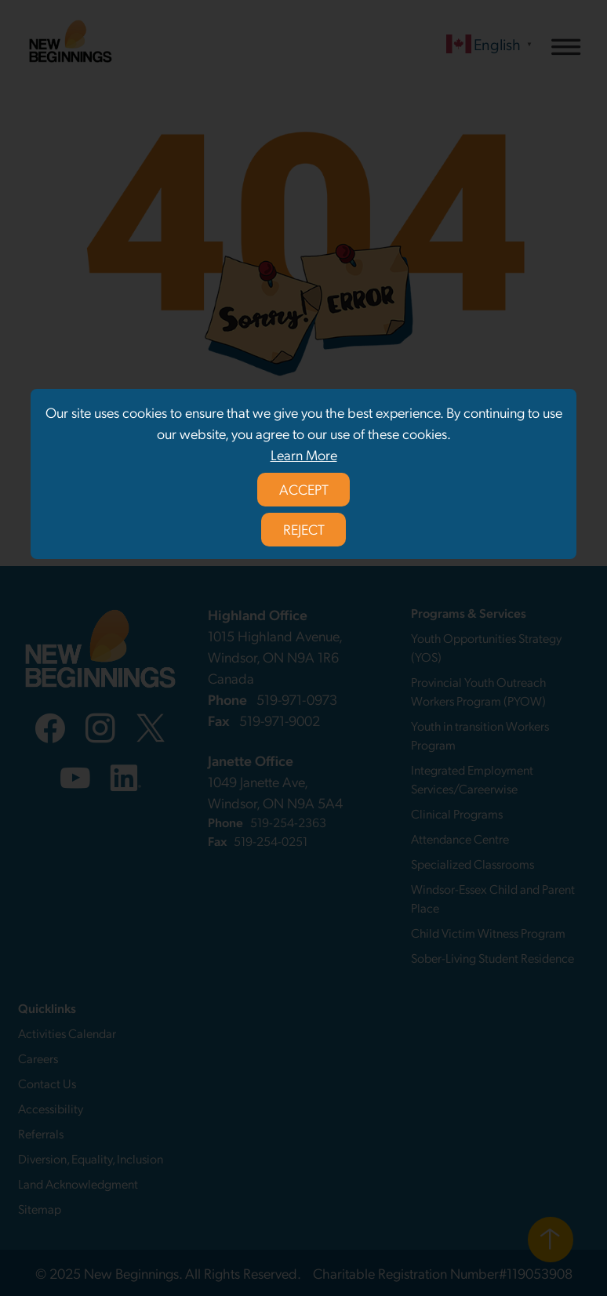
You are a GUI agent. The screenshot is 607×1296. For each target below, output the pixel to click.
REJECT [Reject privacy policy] (304, 529)
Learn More (304, 454)
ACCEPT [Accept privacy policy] (304, 489)
